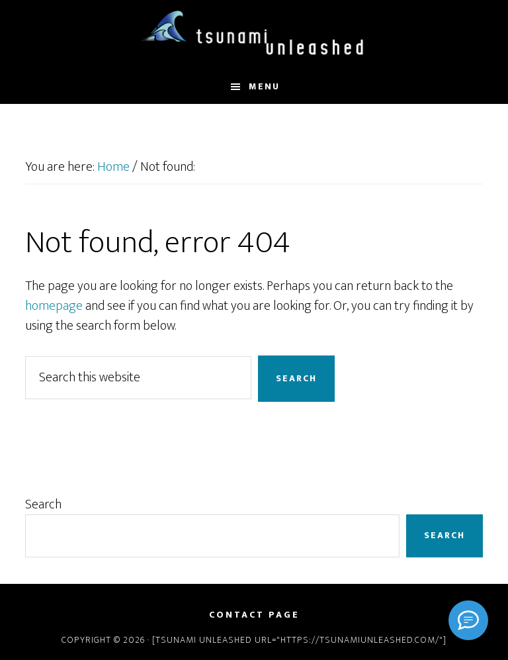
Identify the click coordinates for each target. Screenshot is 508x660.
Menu (264, 86)
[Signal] (468, 620)
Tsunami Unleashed (253, 35)
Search (43, 504)
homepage (54, 306)
